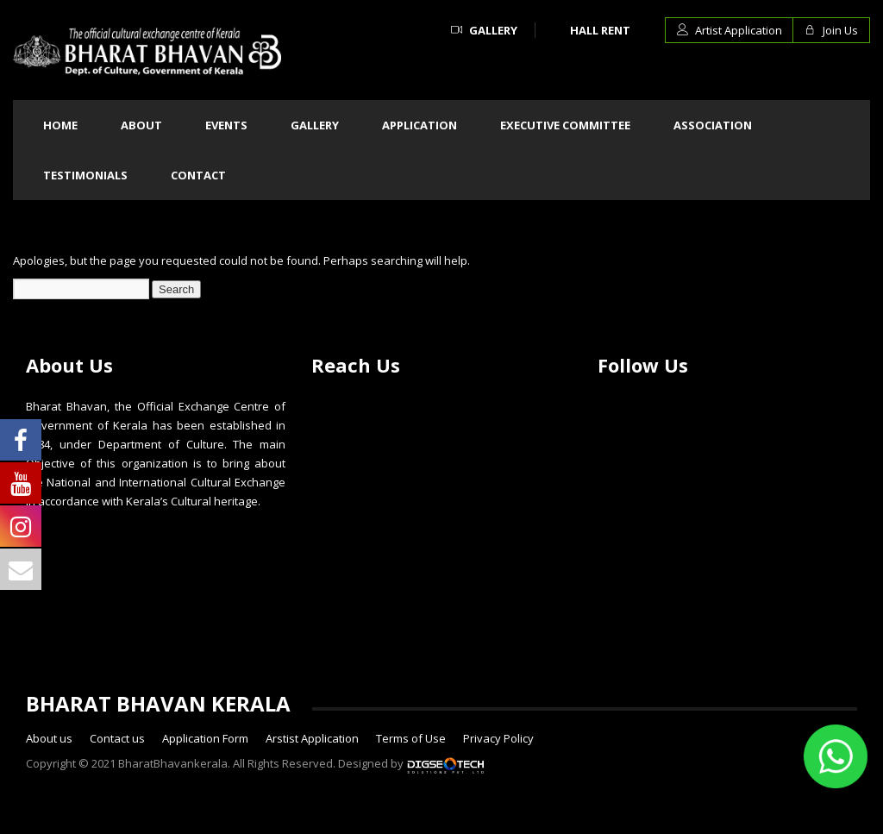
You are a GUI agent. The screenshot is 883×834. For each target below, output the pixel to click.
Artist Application (729, 30)
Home (60, 125)
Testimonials (85, 175)
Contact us (117, 738)
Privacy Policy (498, 738)
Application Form (205, 738)
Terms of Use (411, 738)
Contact (198, 175)
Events (226, 125)
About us (49, 738)
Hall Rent (600, 30)
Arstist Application (312, 738)
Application (419, 125)
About (141, 125)
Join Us (831, 30)
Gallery (484, 30)
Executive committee (565, 125)
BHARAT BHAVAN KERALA (158, 703)
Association (712, 125)
